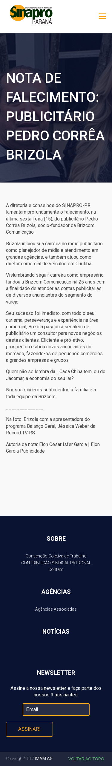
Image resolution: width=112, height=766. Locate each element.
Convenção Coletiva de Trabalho (56, 556)
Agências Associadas (56, 609)
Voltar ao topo (86, 758)
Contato (56, 569)
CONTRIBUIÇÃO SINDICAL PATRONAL (56, 562)
